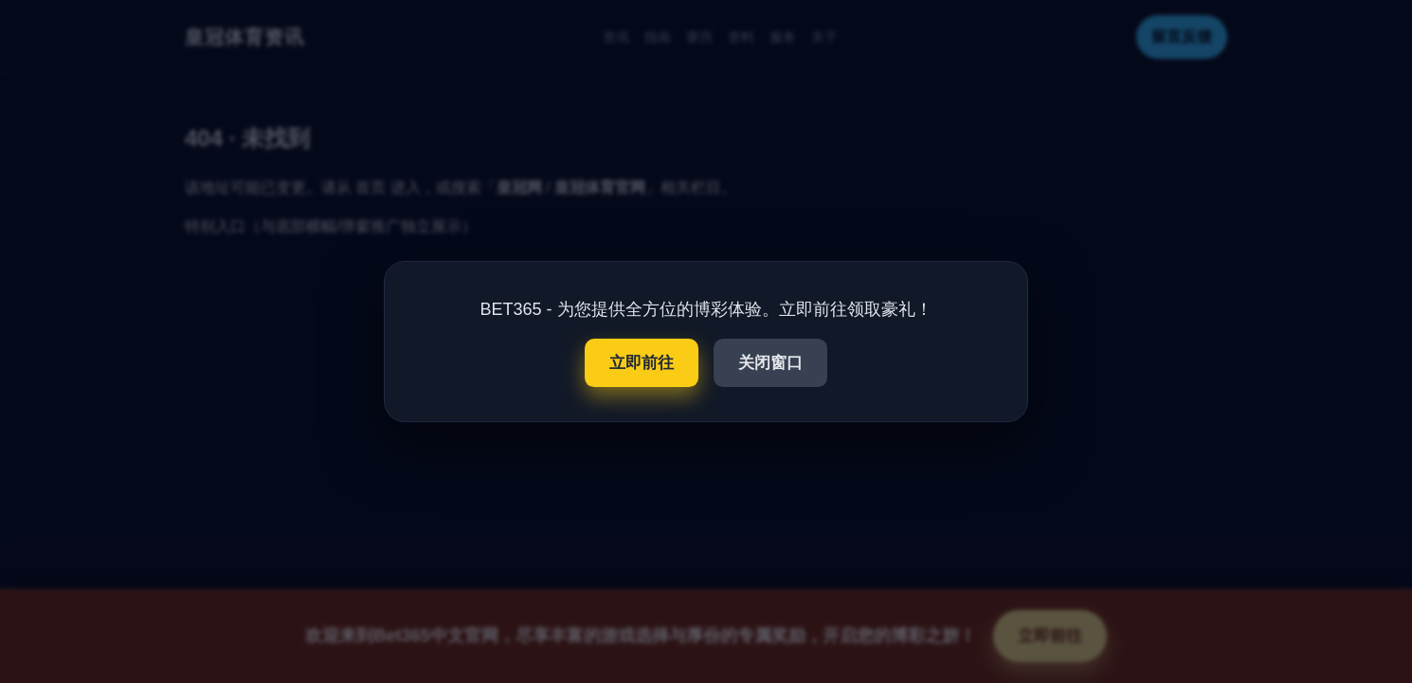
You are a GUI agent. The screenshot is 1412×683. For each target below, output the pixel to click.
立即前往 (641, 363)
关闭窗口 (770, 363)
